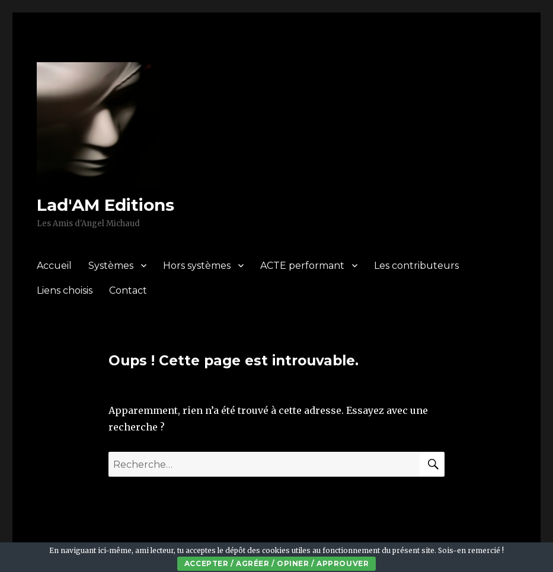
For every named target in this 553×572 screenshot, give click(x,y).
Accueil (54, 265)
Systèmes (110, 265)
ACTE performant (302, 265)
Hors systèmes (197, 265)
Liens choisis (64, 290)
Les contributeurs (416, 265)
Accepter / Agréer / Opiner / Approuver (276, 563)
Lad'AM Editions (105, 205)
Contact (128, 290)
